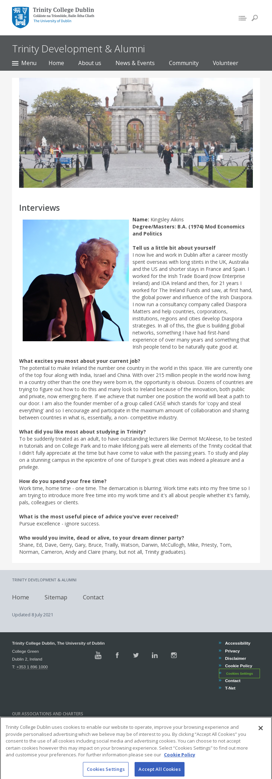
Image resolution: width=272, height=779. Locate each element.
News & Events (135, 63)
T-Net (230, 688)
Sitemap (56, 597)
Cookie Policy (238, 665)
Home (56, 63)
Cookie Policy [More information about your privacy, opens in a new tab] (179, 760)
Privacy (232, 651)
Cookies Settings (239, 673)
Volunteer (225, 63)
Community (184, 63)
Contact (93, 597)
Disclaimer (235, 658)
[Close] (260, 734)
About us (89, 63)
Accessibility (237, 643)
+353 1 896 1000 (31, 666)
